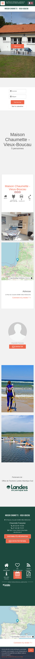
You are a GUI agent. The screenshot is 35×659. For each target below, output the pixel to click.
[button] (17, 106)
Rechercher (17, 102)
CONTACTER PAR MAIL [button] (17, 541)
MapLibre (27, 278)
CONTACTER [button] (17, 347)
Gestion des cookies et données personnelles (12, 656)
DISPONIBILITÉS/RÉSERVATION (17, 536)
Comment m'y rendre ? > (21, 298)
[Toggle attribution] (31, 278)
